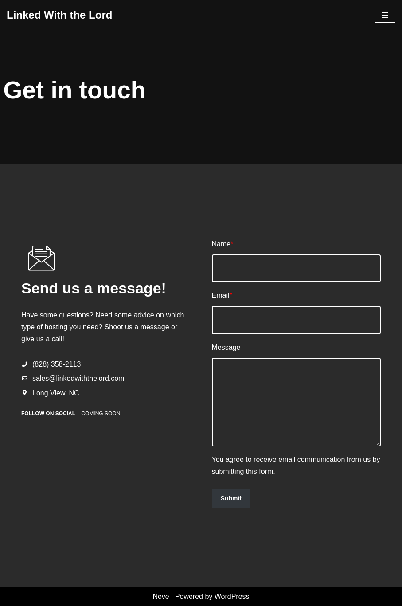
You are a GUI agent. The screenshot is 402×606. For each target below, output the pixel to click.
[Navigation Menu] (385, 15)
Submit (231, 498)
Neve (160, 596)
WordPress (232, 596)
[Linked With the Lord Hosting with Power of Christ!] (59, 15)
